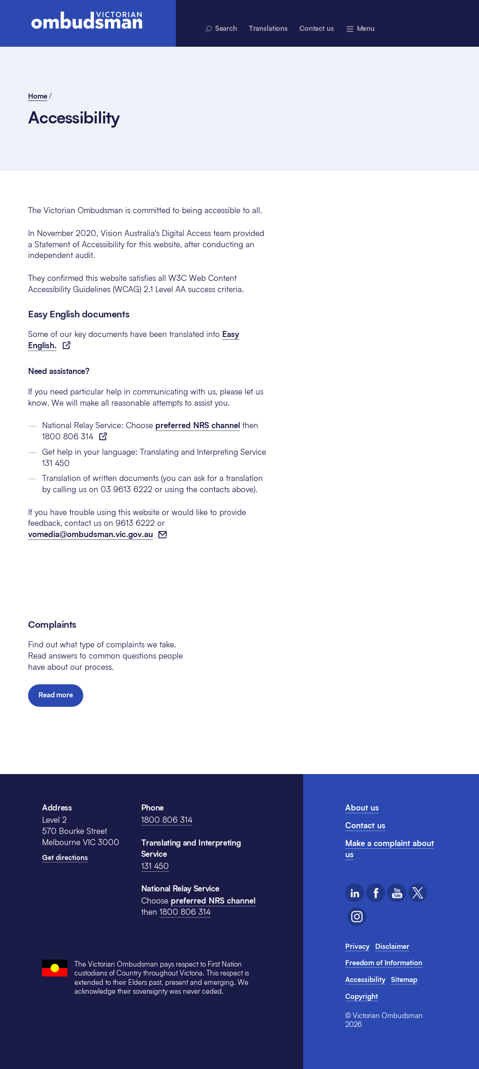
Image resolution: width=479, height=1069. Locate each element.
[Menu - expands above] (360, 28)
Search (220, 29)
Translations (268, 28)
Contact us (316, 28)
